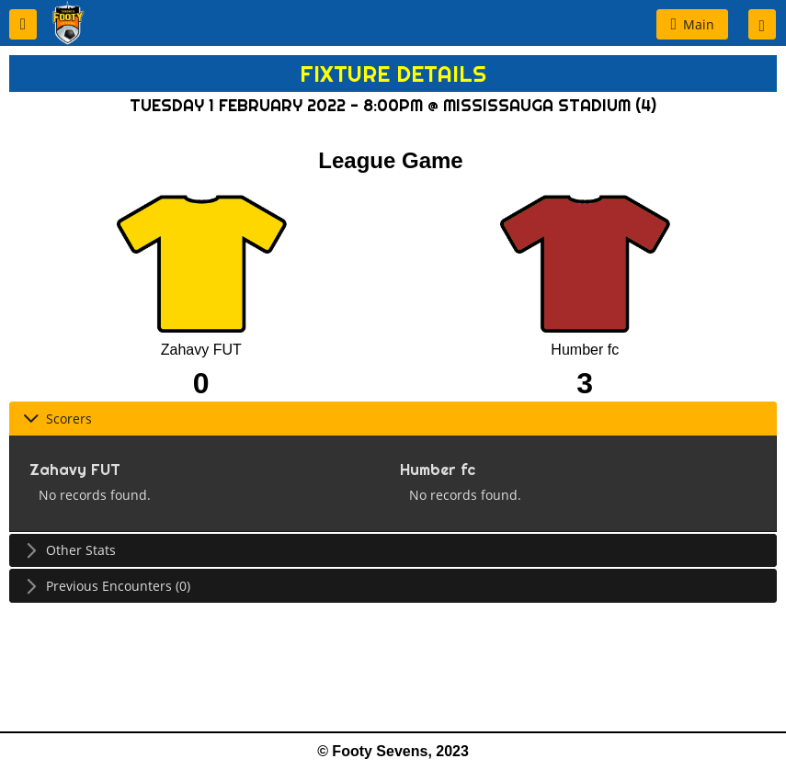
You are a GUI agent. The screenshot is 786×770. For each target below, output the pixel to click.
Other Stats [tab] (69, 550)
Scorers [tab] (57, 418)
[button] (23, 24)
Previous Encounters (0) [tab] (106, 585)
